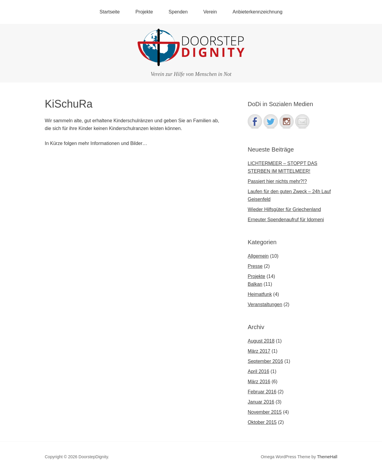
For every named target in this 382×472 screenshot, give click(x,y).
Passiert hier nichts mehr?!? (277, 181)
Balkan (255, 284)
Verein (210, 11)
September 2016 (265, 361)
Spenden (178, 11)
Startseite (110, 11)
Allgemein (258, 256)
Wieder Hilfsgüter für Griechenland (284, 209)
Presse (255, 266)
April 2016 (258, 371)
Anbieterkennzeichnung (257, 11)
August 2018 (261, 340)
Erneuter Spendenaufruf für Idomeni (286, 219)
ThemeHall (327, 456)
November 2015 (265, 412)
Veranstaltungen (265, 304)
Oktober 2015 (262, 422)
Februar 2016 (262, 391)
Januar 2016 (261, 401)
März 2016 (259, 381)
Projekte (144, 11)
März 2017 (259, 351)
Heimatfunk (260, 294)
